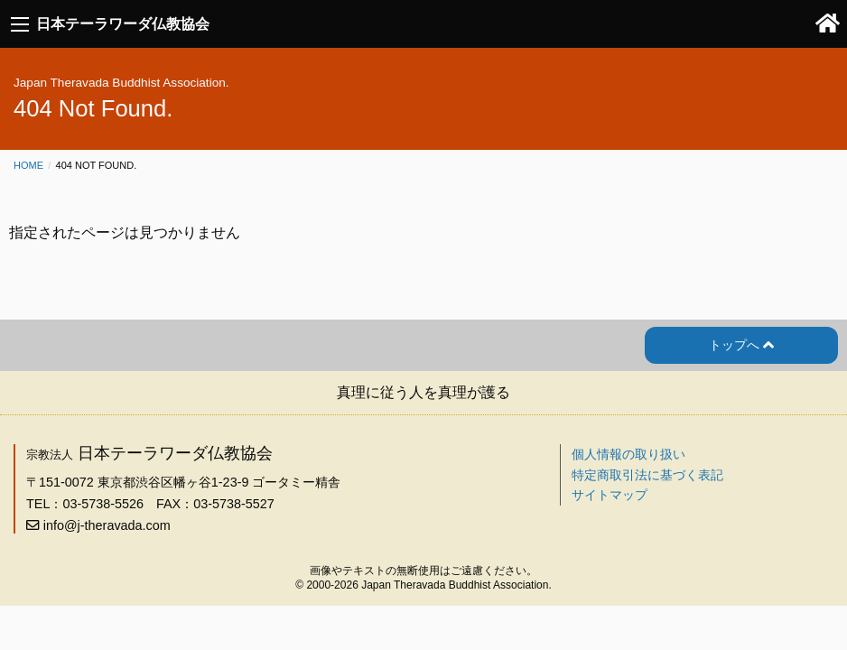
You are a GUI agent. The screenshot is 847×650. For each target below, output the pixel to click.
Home (28, 165)
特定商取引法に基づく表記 (647, 475)
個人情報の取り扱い (628, 454)
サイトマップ (609, 495)
